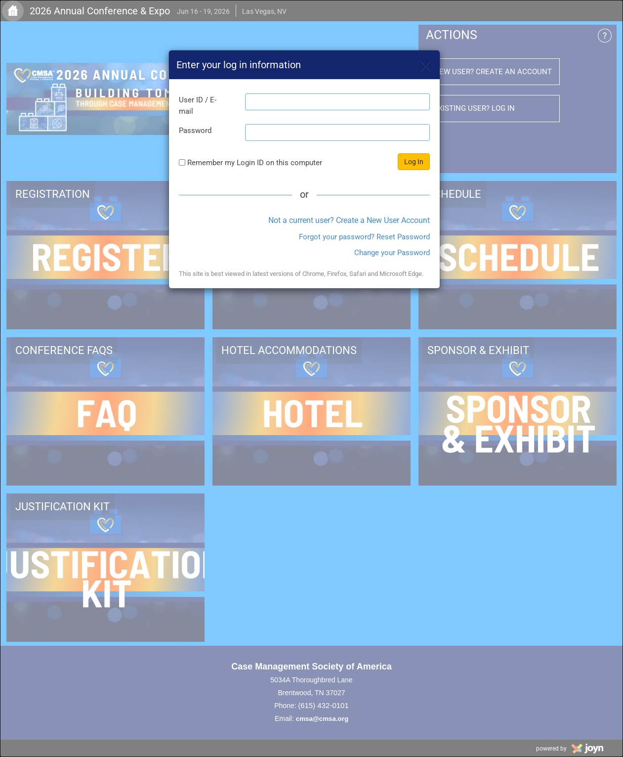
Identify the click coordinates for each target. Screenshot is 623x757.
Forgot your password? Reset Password (364, 236)
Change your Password (392, 252)
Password (195, 130)
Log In (413, 162)
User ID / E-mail (197, 105)
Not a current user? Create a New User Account (349, 220)
